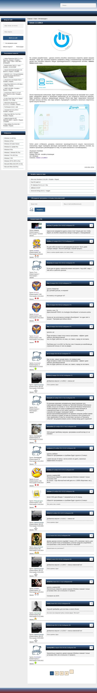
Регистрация (19, 46)
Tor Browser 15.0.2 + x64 (11, 107)
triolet (48, 603)
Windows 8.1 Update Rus (11, 147)
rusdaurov (50, 448)
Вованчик (50, 263)
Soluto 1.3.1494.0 (41, 158)
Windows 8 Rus (8, 149)
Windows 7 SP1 (8, 158)
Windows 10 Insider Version (11, 144)
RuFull (49, 375)
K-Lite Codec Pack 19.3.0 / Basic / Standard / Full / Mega (13, 99)
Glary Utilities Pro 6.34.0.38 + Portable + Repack (11, 125)
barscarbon (50, 426)
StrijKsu (49, 241)
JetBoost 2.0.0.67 (35, 188)
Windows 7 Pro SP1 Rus (11, 155)
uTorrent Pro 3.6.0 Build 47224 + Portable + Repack (12, 80)
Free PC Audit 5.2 (35, 182)
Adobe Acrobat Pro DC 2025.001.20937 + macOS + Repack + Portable (13, 120)
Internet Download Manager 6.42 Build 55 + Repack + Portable (12, 70)
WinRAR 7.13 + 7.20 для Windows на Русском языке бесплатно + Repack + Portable (13, 75)
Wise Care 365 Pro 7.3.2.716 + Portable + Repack (12, 115)
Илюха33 (49, 398)
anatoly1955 (50, 647)
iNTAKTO (49, 581)
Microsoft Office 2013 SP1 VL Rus (13, 164)
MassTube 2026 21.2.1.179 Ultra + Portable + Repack (13, 84)
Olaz (48, 283)
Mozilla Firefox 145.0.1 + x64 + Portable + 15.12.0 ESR (12, 66)
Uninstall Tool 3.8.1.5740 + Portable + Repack (11, 110)
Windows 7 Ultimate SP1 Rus (12, 152)
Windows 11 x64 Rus (10, 138)
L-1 (48, 535)
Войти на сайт (13, 38)
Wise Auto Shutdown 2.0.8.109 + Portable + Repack (45, 179)
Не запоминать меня (11, 43)
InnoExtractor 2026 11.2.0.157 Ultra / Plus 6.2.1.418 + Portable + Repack (12, 94)
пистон (49, 225)
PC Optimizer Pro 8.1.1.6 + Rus (39, 185)
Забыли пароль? (8, 46)
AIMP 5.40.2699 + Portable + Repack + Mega (11, 89)
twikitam (49, 491)
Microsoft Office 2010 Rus (11, 167)
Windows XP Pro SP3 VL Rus (12, 161)
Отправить (40, 209)
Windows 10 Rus (8, 141)
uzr (48, 353)
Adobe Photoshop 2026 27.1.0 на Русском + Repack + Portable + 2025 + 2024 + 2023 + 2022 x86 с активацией (12, 61)
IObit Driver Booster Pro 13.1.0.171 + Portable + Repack (11, 103)
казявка (49, 470)
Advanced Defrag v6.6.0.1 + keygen (40, 190)
